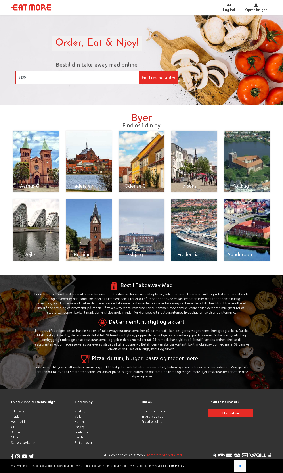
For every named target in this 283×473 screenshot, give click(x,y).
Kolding (80, 413)
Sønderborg (83, 439)
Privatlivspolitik (152, 423)
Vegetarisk (18, 423)
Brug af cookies (152, 418)
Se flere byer (83, 444)
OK (240, 466)
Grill (13, 429)
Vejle (78, 418)
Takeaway (18, 413)
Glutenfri (17, 439)
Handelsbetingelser (155, 413)
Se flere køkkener (23, 444)
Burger (15, 434)
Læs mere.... (177, 466)
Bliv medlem (230, 415)
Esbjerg (80, 429)
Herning (80, 423)
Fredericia (81, 434)
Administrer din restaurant (163, 457)
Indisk (15, 418)
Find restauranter (159, 77)
